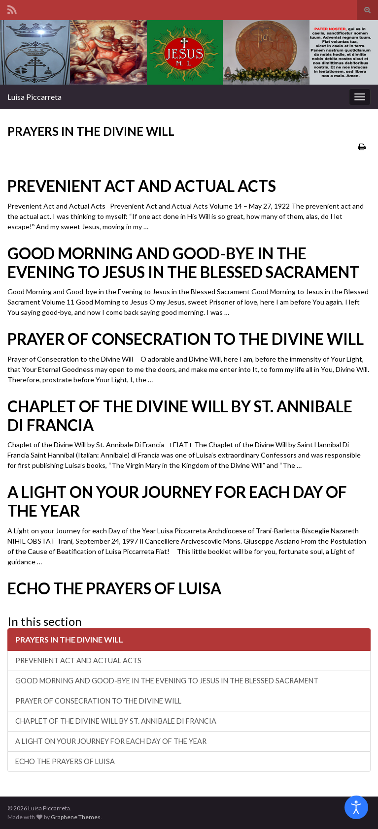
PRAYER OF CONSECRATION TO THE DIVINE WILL (185, 339)
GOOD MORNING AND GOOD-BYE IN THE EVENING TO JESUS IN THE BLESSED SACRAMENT (183, 262)
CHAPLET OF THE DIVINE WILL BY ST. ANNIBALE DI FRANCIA (179, 415)
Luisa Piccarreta (34, 96)
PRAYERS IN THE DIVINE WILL (69, 639)
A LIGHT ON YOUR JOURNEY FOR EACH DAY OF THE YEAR (177, 501)
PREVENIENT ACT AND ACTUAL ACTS (141, 186)
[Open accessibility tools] (356, 807)
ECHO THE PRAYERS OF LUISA (114, 588)
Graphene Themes (76, 817)
